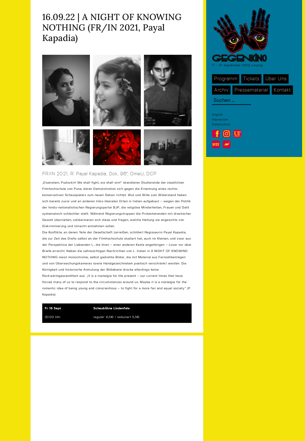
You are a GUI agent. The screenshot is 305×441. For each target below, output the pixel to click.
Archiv (221, 90)
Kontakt (282, 90)
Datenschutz (221, 124)
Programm (225, 78)
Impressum (220, 119)
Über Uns (276, 78)
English (217, 114)
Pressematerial (251, 90)
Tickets (251, 78)
